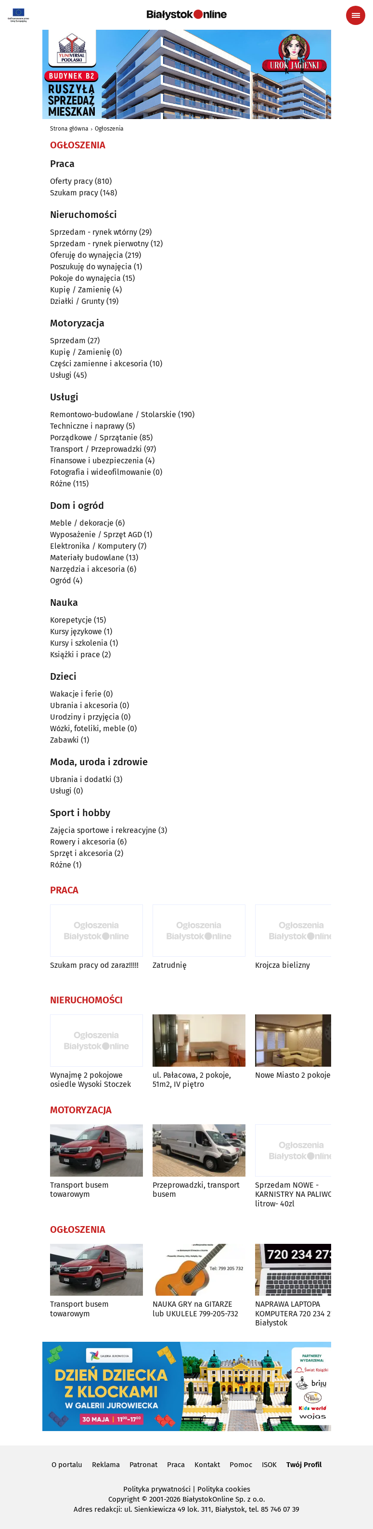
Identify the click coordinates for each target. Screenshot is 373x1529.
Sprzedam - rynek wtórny (93, 232)
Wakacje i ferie (76, 693)
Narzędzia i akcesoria (87, 569)
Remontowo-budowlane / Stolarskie (113, 414)
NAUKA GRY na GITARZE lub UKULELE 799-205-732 (195, 1309)
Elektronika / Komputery (93, 546)
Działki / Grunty (77, 301)
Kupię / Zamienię (80, 289)
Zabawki (64, 740)
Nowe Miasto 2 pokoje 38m (301, 1075)
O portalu (66, 1464)
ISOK (269, 1464)
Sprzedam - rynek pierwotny (99, 243)
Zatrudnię (170, 965)
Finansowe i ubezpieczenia (96, 460)
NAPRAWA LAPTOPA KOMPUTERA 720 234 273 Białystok (296, 1313)
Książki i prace (75, 654)
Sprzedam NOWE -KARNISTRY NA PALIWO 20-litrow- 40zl (300, 1194)
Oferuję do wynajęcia (86, 255)
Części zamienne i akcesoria (99, 363)
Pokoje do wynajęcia (85, 278)
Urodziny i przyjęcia (84, 717)
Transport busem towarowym (79, 1189)
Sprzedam (68, 340)
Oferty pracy (71, 181)
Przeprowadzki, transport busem (196, 1189)
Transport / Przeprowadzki (96, 449)
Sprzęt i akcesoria (81, 853)
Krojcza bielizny (282, 965)
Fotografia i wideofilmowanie (100, 472)
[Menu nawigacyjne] (355, 15)
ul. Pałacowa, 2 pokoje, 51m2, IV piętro (192, 1080)
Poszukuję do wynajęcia (91, 266)
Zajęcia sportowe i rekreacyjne (103, 830)
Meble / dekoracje (82, 523)
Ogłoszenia (109, 128)
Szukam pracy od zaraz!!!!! (94, 965)
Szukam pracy (74, 192)
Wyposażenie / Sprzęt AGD (96, 534)
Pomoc (241, 1464)
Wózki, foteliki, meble (88, 728)
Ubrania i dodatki (81, 779)
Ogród (60, 580)
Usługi (61, 375)
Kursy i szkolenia (79, 643)
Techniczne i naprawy (87, 426)
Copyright (124, 1499)
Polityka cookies (223, 1489)
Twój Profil (304, 1464)
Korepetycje (71, 620)
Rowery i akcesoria (83, 841)
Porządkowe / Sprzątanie (94, 437)
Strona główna (69, 128)
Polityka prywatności (157, 1489)
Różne (60, 483)
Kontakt (207, 1464)
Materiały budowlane (87, 557)
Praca (176, 1464)
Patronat (143, 1464)
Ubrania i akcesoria (84, 705)
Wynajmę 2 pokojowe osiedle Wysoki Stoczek (90, 1080)
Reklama (106, 1464)
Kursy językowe (76, 631)
